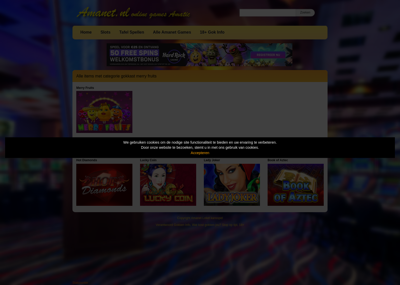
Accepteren (200, 153)
